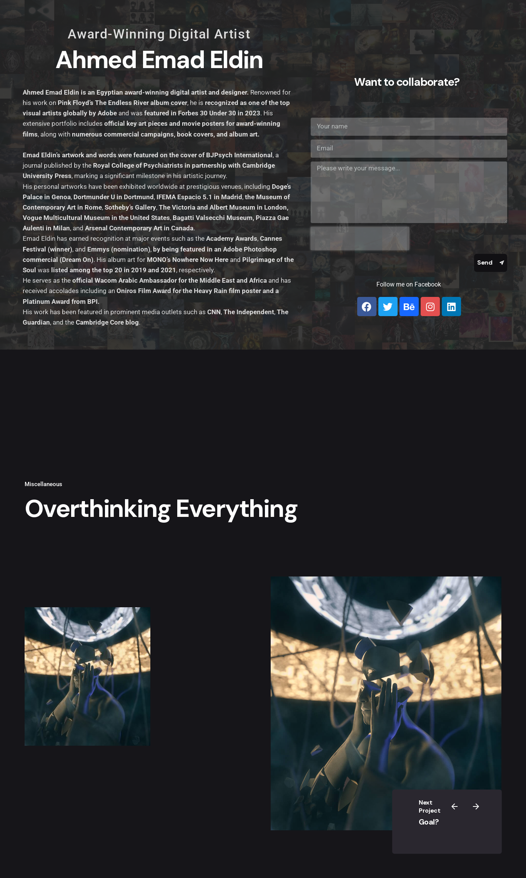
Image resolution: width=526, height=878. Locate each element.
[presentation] (360, 238)
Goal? (429, 822)
